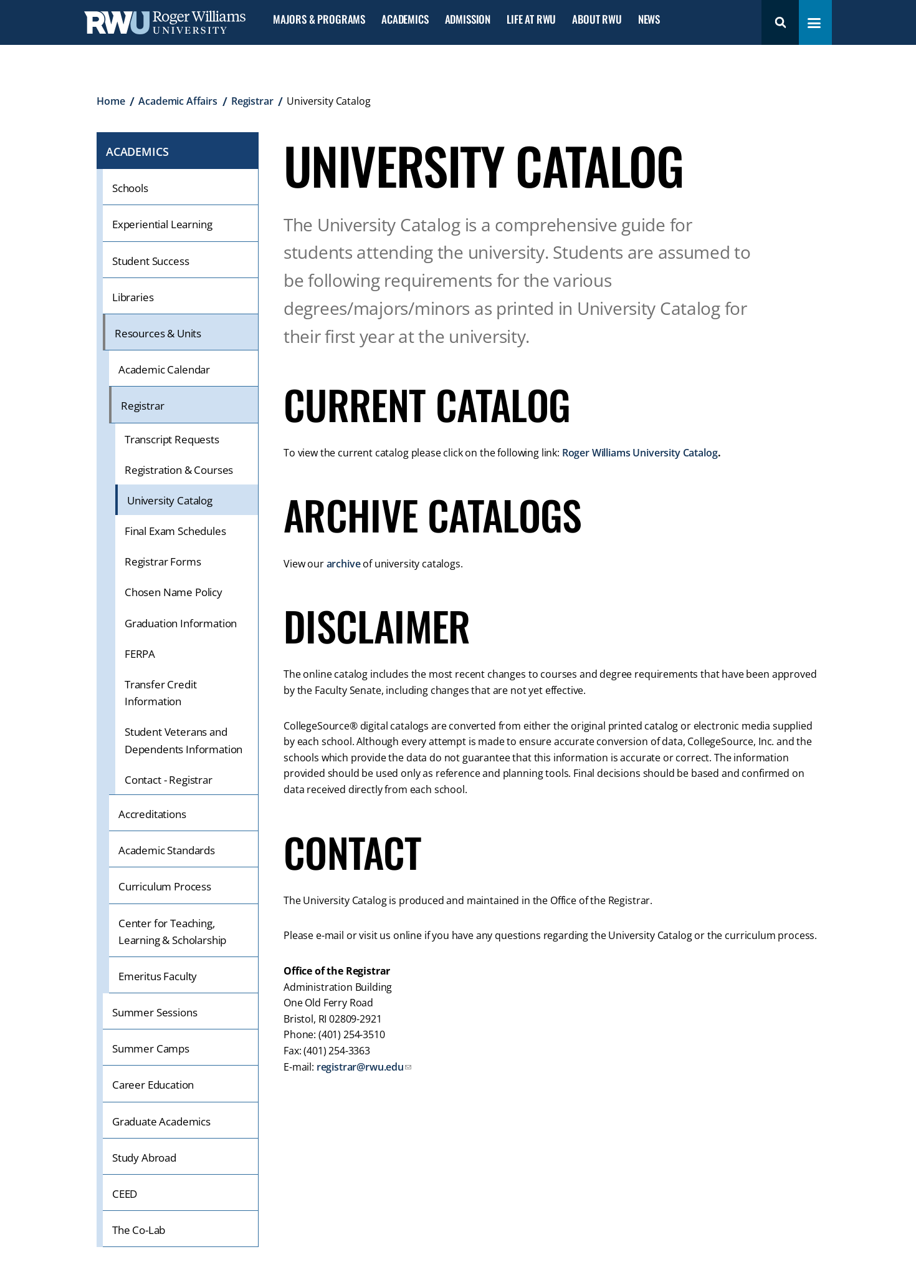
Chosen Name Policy (173, 592)
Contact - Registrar (168, 780)
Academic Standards (166, 850)
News (649, 19)
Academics (404, 19)
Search (780, 22)
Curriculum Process (164, 886)
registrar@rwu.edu (360, 1067)
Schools (130, 188)
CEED (124, 1194)
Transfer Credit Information (160, 692)
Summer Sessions (154, 1012)
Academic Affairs (177, 101)
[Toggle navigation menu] (814, 23)
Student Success (150, 261)
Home (111, 101)
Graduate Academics (161, 1121)
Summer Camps (150, 1048)
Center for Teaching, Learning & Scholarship (172, 931)
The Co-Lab (138, 1230)
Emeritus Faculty (157, 976)
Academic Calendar (164, 369)
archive (344, 564)
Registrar (252, 101)
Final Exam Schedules (175, 531)
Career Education (153, 1084)
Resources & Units (158, 333)
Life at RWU (531, 19)
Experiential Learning (162, 224)
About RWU (596, 19)
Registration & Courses (179, 470)
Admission (467, 19)
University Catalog (169, 500)
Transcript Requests (172, 439)
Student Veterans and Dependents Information (183, 740)
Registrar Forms (163, 561)
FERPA (140, 654)
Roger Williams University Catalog (640, 453)
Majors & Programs (319, 19)
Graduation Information (181, 623)
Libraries (132, 297)
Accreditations (152, 814)
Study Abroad (144, 1157)
